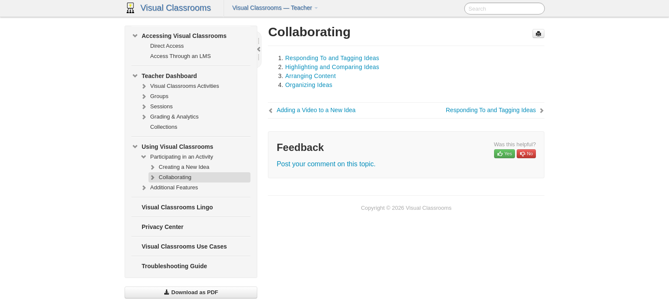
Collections (163, 127)
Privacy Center (162, 226)
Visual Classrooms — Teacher (275, 7)
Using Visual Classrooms (172, 147)
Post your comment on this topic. (325, 164)
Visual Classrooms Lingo (177, 207)
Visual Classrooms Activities (179, 86)
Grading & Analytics (169, 117)
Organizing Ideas (308, 84)
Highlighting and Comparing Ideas (332, 67)
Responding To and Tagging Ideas (332, 58)
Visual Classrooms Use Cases (184, 246)
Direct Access (167, 46)
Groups (154, 96)
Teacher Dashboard (164, 76)
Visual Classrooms (175, 7)
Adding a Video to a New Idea (315, 110)
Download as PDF (191, 292)
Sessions (156, 106)
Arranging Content (310, 75)
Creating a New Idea (178, 167)
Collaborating (170, 177)
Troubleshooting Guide (174, 266)
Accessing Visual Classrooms (179, 36)
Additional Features (169, 187)
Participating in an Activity (176, 157)
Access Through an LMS (180, 56)
